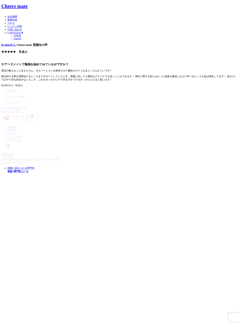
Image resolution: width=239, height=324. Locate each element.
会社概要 (12, 16)
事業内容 (12, 19)
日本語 (17, 35)
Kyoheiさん (8, 45)
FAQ (11, 111)
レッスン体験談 (16, 96)
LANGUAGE (15, 32)
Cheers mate (14, 6)
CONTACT (14, 108)
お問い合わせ (14, 29)
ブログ (11, 23)
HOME (11, 90)
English (17, 38)
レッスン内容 (14, 26)
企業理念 (12, 127)
